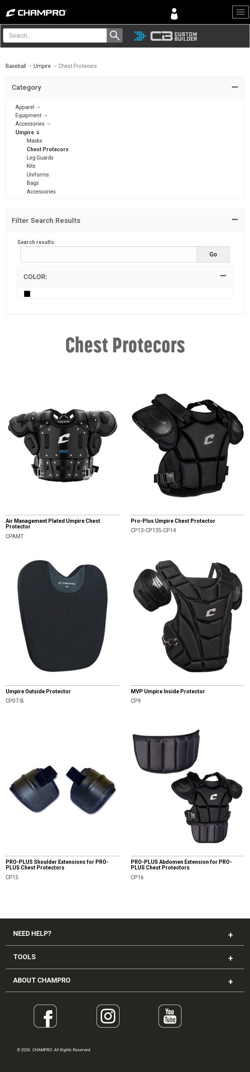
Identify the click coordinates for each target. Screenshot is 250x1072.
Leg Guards (40, 158)
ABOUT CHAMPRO (42, 980)
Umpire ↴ (27, 132)
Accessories (41, 192)
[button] (125, 88)
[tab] (125, 88)
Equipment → (31, 115)
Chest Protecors (48, 149)
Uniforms (38, 175)
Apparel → (28, 107)
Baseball (16, 66)
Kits (31, 166)
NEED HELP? (32, 933)
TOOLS (24, 957)
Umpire (42, 66)
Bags (33, 183)
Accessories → (33, 124)
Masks (34, 141)
